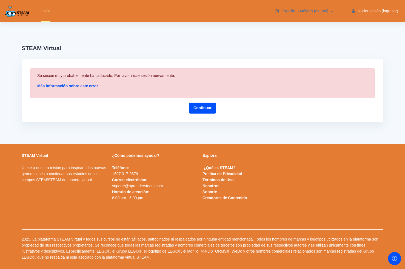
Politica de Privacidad (222, 174)
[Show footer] (394, 258)
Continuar (202, 108)
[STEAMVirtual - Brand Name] (17, 11)
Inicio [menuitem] (45, 11)
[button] (304, 11)
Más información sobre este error (67, 86)
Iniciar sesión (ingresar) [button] (375, 10)
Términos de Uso (218, 180)
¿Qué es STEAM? (220, 168)
